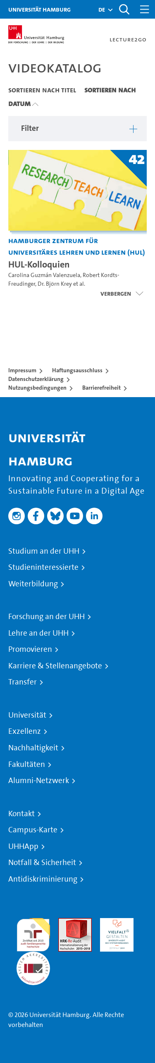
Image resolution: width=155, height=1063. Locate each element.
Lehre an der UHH (38, 633)
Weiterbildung (33, 584)
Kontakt (21, 813)
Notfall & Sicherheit (42, 862)
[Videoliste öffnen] (121, 293)
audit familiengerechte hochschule (33, 932)
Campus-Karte (32, 829)
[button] (101, 9)
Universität (27, 715)
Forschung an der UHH (46, 616)
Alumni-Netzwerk (38, 780)
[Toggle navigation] (144, 9)
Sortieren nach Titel (42, 90)
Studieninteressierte (43, 567)
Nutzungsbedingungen (37, 387)
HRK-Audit (114, 922)
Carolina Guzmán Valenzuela (44, 275)
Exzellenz (24, 731)
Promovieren (30, 649)
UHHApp (23, 846)
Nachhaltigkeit (33, 747)
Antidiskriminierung (42, 879)
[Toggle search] (124, 9)
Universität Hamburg (39, 9)
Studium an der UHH (43, 551)
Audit (66, 922)
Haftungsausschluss (77, 370)
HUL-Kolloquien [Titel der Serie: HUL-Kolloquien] (39, 264)
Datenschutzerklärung (36, 379)
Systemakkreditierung (33, 956)
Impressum (22, 370)
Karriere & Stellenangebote (55, 665)
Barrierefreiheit (101, 387)
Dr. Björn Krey (55, 284)
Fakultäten (26, 764)
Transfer (22, 682)
